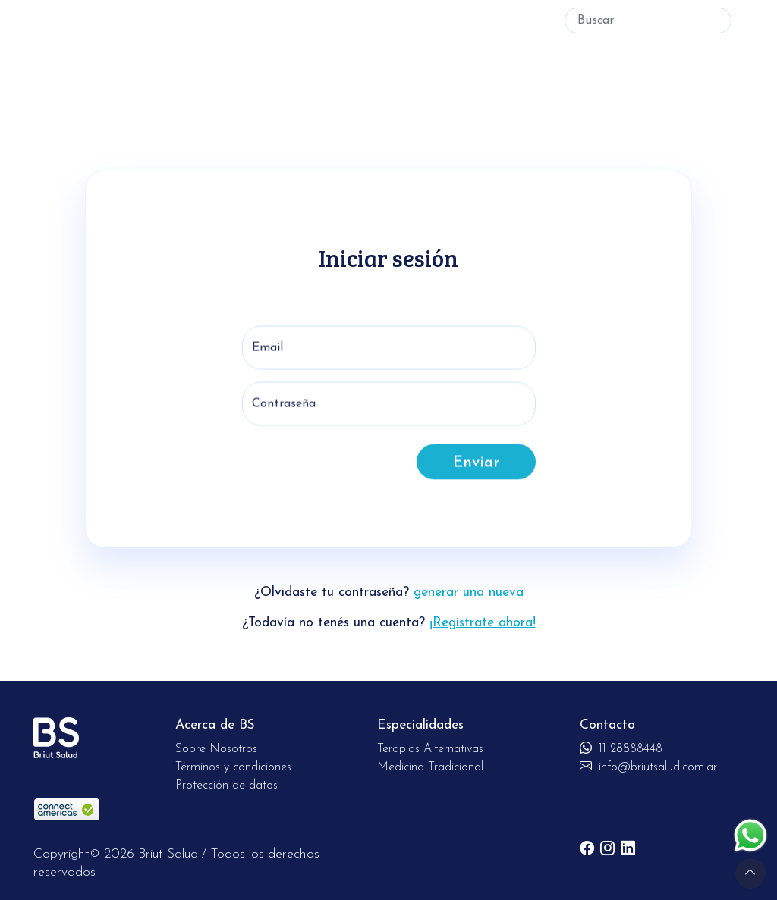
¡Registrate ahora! (482, 622)
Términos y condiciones (233, 767)
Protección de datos (226, 785)
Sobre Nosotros (216, 749)
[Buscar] (648, 20)
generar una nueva (469, 592)
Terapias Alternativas (141, 20)
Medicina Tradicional (277, 20)
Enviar (476, 472)
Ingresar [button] (517, 20)
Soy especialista (442, 20)
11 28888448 (621, 749)
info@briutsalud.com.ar (648, 767)
